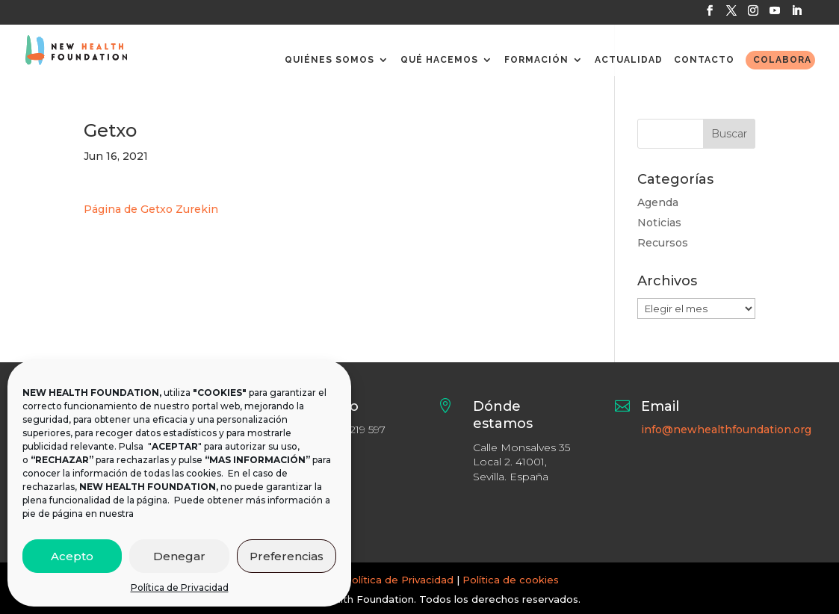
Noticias (659, 222)
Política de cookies (510, 580)
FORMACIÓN (536, 60)
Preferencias (286, 556)
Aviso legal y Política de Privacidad (366, 580)
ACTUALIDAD (629, 60)
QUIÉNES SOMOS (329, 60)
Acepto (72, 556)
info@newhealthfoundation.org (726, 429)
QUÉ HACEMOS (439, 60)
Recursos (662, 242)
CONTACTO (704, 60)
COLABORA (782, 60)
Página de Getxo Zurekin (151, 209)
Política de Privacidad (180, 587)
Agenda (657, 202)
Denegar (179, 556)
